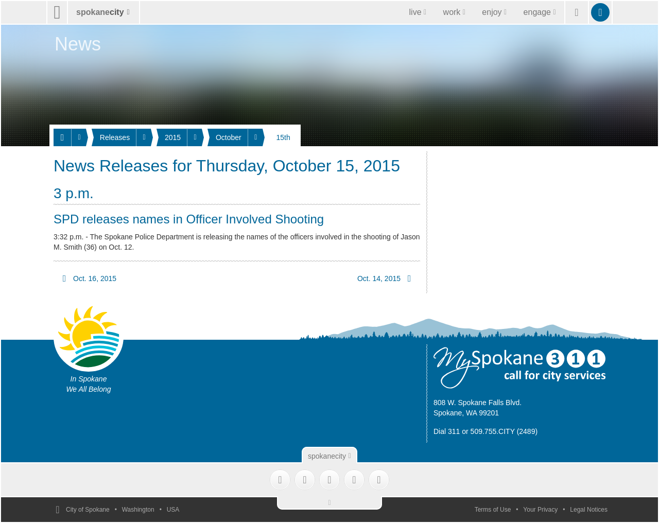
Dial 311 (446, 431)
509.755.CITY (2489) (504, 431)
